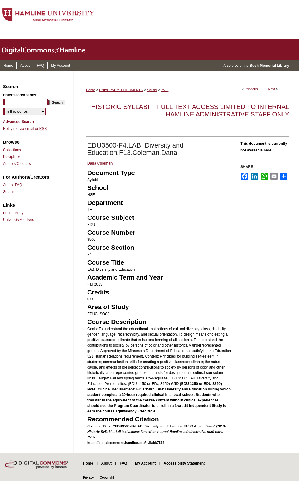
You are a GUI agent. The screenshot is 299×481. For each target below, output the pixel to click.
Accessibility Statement (184, 463)
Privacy (88, 477)
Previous (251, 89)
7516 (164, 90)
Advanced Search (18, 121)
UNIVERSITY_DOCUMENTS (121, 90)
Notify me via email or (25, 128)
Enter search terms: (20, 95)
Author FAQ (12, 185)
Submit (8, 192)
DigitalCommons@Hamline (49, 49)
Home (90, 90)
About (106, 463)
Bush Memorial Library (269, 65)
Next (271, 89)
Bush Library (13, 213)
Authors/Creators (17, 164)
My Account (145, 463)
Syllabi (152, 90)
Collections (12, 150)
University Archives (18, 220)
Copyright (107, 477)
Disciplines (11, 157)
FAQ (123, 463)
